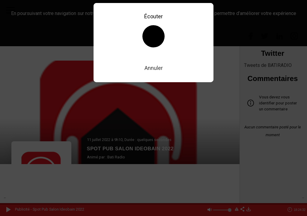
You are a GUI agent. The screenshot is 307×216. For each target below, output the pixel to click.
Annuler (154, 68)
